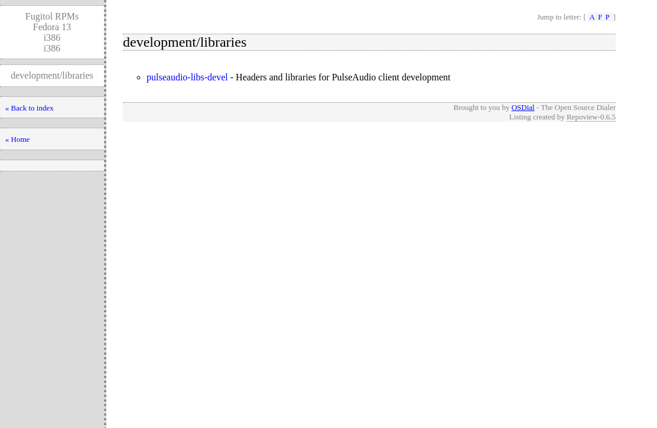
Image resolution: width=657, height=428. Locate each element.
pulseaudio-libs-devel (187, 77)
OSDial (523, 107)
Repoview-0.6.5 (591, 116)
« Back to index (29, 107)
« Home (17, 139)
